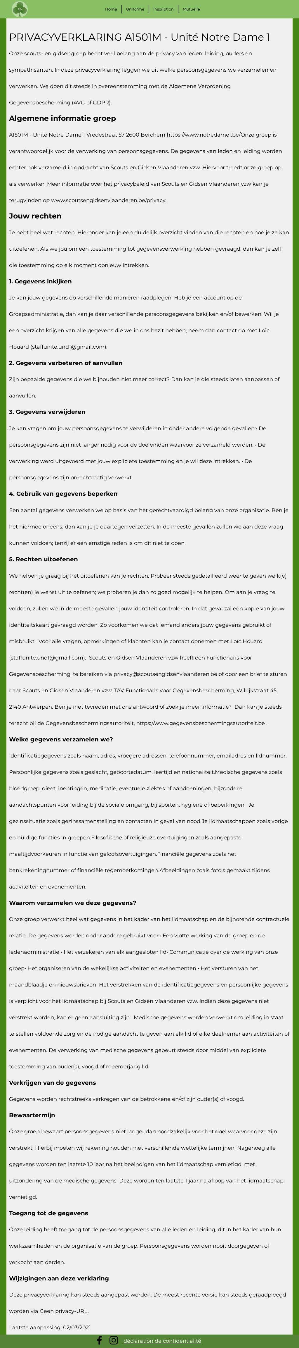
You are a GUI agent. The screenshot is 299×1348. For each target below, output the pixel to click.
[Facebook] (99, 1340)
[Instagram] (113, 1340)
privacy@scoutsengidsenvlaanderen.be (165, 674)
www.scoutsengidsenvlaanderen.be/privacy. (108, 200)
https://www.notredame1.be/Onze (210, 135)
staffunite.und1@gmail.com (68, 347)
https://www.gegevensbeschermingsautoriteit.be (200, 723)
